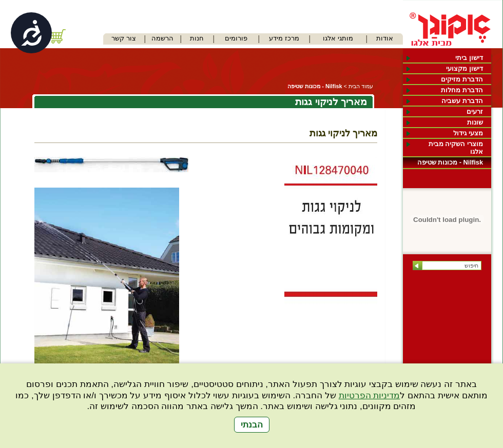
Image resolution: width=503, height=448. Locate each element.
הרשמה (162, 38)
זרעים (475, 111)
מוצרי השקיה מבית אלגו (456, 147)
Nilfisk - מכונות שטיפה (450, 162)
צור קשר (123, 38)
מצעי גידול (468, 133)
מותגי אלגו (338, 38)
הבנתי (252, 425)
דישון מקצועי (464, 68)
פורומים (236, 38)
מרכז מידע (284, 38)
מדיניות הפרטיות (369, 395)
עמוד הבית (361, 86)
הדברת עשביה (462, 101)
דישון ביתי (469, 58)
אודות (384, 38)
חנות (197, 38)
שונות (475, 122)
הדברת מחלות (462, 90)
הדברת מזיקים (462, 79)
